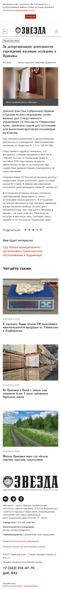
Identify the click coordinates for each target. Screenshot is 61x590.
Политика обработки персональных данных (24, 546)
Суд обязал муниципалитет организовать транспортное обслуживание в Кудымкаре (22, 251)
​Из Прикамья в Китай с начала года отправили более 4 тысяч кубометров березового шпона (25, 394)
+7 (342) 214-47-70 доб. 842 (18, 570)
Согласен (30, 16)
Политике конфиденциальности (19, 10)
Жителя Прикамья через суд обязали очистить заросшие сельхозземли (25, 458)
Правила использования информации (21, 541)
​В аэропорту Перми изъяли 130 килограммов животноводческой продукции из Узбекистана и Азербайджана (30, 328)
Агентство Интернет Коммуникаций (20, 586)
